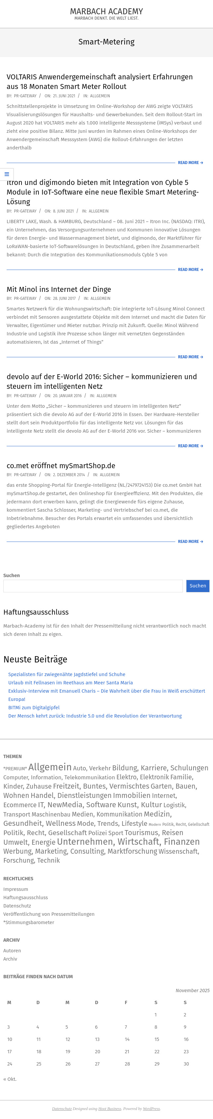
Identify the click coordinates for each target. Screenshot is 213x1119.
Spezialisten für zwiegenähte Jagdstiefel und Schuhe (66, 674)
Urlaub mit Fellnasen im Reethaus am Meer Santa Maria (70, 683)
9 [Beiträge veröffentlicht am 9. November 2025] (185, 1027)
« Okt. (10, 1079)
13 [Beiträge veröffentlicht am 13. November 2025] (97, 1039)
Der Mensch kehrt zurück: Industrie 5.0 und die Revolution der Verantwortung (95, 716)
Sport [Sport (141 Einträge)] (115, 833)
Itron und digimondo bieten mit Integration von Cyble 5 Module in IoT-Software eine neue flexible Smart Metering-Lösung (103, 192)
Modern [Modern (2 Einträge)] (155, 824)
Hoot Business (109, 1108)
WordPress (151, 1108)
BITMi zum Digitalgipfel (34, 708)
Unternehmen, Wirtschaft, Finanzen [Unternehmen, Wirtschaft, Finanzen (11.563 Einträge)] (128, 841)
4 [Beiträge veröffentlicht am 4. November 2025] (37, 1027)
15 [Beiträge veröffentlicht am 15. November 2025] (156, 1039)
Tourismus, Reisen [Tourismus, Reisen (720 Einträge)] (154, 832)
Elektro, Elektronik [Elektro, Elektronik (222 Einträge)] (142, 777)
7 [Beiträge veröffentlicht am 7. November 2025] (126, 1027)
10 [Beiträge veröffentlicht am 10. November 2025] (9, 1039)
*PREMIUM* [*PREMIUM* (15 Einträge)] (15, 769)
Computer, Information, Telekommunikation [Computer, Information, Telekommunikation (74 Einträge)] (59, 777)
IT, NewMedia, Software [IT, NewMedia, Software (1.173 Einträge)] (77, 804)
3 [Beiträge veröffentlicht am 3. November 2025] (8, 1027)
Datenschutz (62, 1108)
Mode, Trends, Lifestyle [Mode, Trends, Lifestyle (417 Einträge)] (112, 823)
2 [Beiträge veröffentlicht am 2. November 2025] (185, 1015)
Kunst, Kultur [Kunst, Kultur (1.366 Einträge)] (140, 804)
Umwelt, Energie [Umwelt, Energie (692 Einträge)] (29, 842)
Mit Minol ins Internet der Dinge (59, 289)
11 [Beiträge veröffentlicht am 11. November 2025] (38, 1039)
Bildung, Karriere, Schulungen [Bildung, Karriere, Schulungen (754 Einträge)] (160, 768)
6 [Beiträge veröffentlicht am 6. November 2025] (96, 1027)
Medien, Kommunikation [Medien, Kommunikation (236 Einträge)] (107, 814)
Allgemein (100, 96)
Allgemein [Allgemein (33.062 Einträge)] (50, 767)
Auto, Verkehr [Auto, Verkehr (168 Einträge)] (92, 768)
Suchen (11, 575)
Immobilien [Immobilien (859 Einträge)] (132, 795)
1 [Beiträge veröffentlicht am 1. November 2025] (155, 1015)
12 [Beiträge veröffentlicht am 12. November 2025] (68, 1039)
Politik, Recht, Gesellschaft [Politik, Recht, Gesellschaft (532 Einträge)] (45, 832)
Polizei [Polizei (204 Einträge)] (97, 833)
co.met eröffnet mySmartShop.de (61, 465)
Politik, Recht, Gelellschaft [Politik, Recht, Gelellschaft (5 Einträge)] (185, 824)
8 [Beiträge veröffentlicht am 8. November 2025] (155, 1027)
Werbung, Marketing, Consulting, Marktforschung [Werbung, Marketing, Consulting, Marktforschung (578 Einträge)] (80, 851)
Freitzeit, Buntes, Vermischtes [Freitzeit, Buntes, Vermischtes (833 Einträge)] (101, 786)
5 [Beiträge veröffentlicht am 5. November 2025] (67, 1027)
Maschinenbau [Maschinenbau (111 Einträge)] (50, 814)
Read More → (190, 162)
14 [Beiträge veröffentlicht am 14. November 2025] (127, 1039)
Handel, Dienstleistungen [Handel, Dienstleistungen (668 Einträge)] (71, 795)
